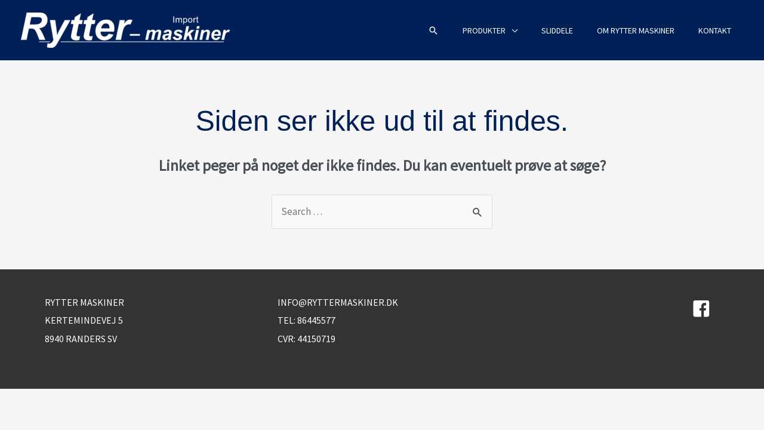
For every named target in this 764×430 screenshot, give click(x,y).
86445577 (316, 320)
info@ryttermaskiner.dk (338, 302)
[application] (511, 30)
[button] (433, 30)
